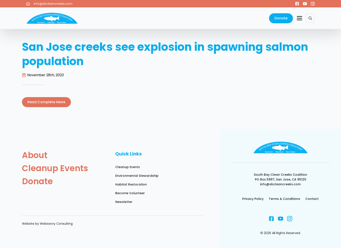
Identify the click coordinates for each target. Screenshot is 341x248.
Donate (37, 181)
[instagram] (313, 4)
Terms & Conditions (284, 199)
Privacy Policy (253, 199)
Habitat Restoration (131, 184)
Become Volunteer (130, 193)
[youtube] (305, 4)
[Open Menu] (299, 18)
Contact (312, 199)
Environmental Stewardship (137, 176)
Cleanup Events (55, 168)
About (34, 155)
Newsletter (123, 202)
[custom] (297, 4)
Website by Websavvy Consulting (47, 223)
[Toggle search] (310, 18)
